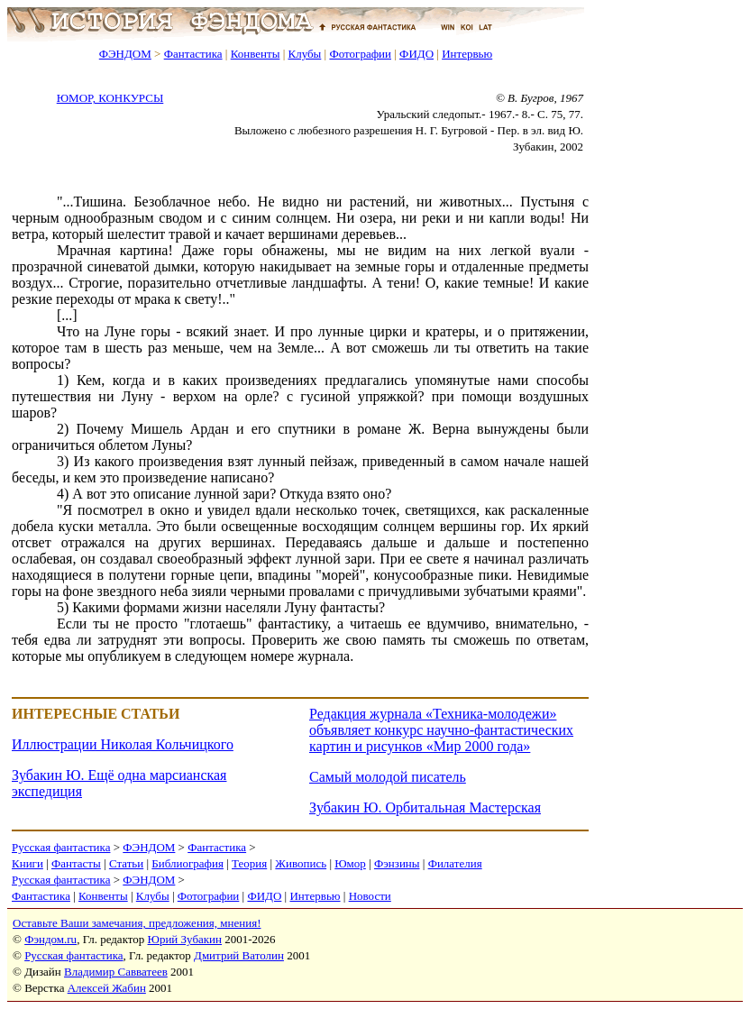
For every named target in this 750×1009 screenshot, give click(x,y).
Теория (249, 863)
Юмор (350, 863)
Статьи (126, 863)
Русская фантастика (61, 847)
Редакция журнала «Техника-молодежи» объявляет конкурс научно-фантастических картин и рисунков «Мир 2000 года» (441, 730)
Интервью (467, 53)
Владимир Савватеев (116, 971)
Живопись (300, 863)
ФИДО (416, 53)
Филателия (455, 863)
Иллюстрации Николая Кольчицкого (122, 744)
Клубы (304, 53)
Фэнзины (397, 863)
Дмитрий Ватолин (239, 955)
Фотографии (360, 53)
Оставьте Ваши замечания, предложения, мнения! (137, 923)
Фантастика (193, 53)
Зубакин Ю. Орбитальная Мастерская (425, 807)
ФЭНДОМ (125, 53)
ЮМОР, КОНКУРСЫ (110, 98)
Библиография (187, 863)
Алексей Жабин (107, 988)
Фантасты (76, 863)
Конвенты (255, 53)
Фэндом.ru (50, 939)
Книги (27, 863)
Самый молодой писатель (387, 776)
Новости (370, 896)
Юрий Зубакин (185, 939)
